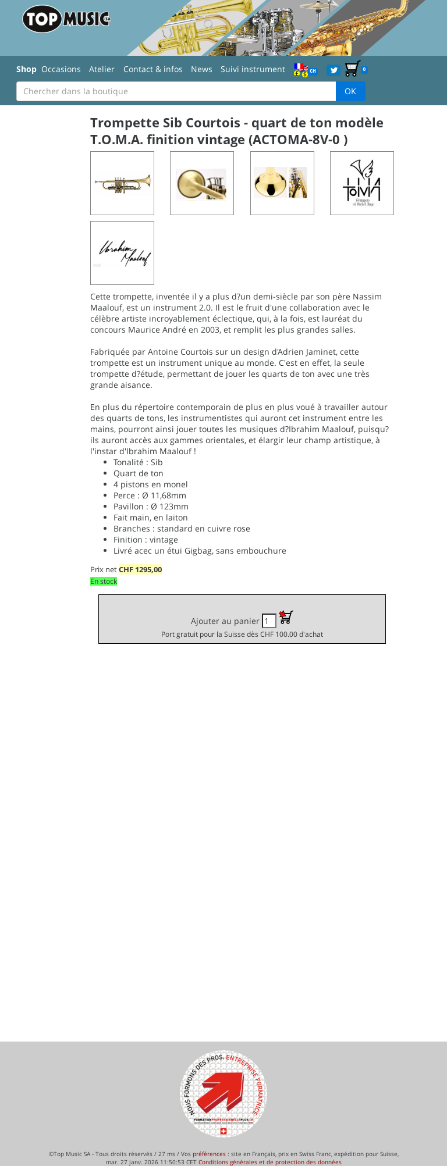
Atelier (102, 68)
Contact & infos (153, 68)
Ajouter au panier (242, 624)
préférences (209, 1154)
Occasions (61, 68)
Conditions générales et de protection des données (270, 1162)
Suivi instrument (253, 68)
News (201, 68)
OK (350, 91)
